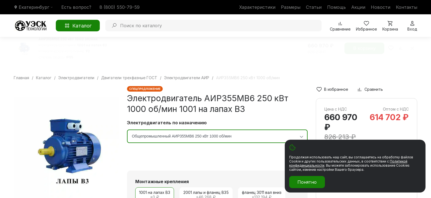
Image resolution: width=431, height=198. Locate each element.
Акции (358, 7)
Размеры (290, 7)
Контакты (406, 7)
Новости (380, 7)
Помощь (336, 7)
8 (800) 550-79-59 (120, 7)
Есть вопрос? (76, 7)
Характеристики (257, 7)
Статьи (314, 7)
